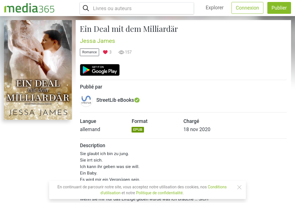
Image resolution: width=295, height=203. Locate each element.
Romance (89, 52)
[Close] (239, 187)
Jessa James (97, 40)
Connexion (247, 8)
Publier (279, 8)
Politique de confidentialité (159, 193)
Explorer (215, 7)
